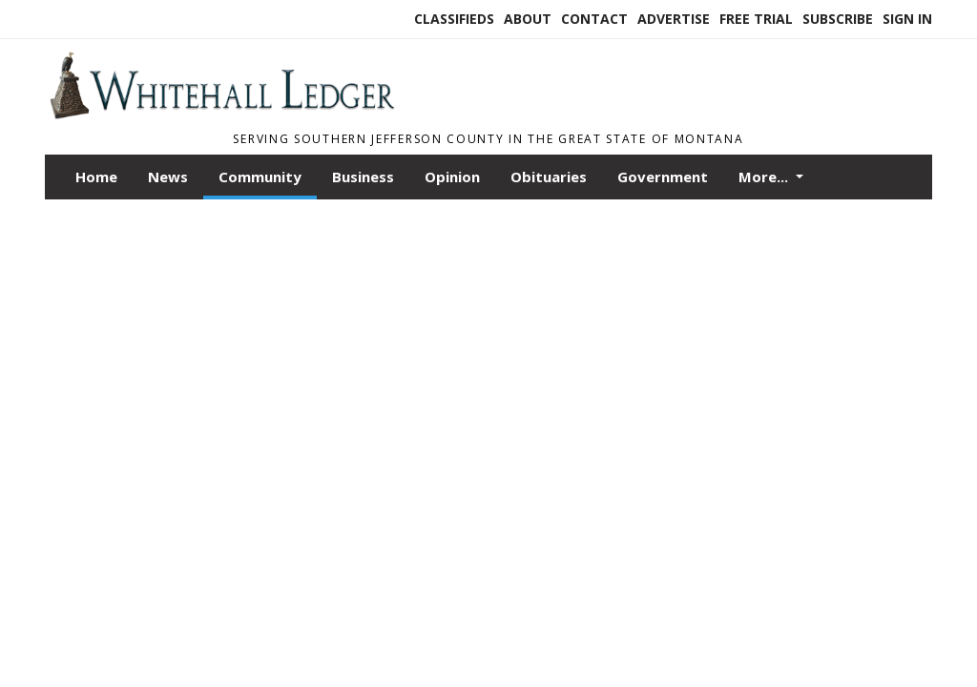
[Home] (221, 113)
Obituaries (548, 176)
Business (363, 176)
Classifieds (454, 19)
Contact (594, 19)
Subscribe (837, 19)
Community (259, 176)
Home (96, 176)
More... (765, 176)
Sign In (907, 19)
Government (662, 176)
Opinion (452, 176)
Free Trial (756, 19)
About (527, 19)
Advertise (673, 19)
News (168, 176)
